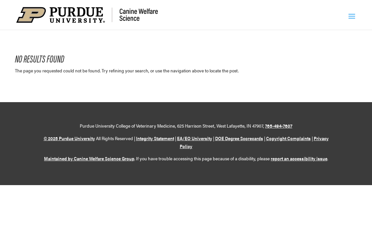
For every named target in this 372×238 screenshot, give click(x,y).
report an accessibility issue (299, 158)
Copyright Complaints (288, 138)
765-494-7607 (278, 125)
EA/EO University (194, 138)
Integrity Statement (155, 138)
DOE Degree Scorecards (239, 138)
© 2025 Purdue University (69, 138)
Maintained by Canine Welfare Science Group (89, 158)
